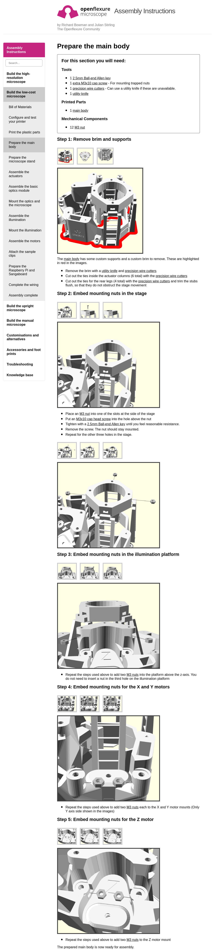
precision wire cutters (88, 88)
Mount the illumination (25, 230)
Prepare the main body (22, 145)
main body (80, 110)
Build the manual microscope (20, 322)
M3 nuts (133, 674)
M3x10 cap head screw (93, 419)
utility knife (80, 94)
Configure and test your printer (22, 119)
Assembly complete (23, 295)
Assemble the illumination (19, 218)
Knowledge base (20, 375)
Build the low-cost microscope (21, 94)
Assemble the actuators (19, 174)
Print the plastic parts (24, 132)
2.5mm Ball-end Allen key (92, 78)
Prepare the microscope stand (22, 159)
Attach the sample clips (22, 254)
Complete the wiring (23, 285)
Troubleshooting (20, 364)
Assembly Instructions (16, 50)
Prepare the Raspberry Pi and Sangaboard (22, 270)
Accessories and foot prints (24, 352)
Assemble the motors (24, 241)
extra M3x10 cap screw (90, 83)
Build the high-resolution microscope (18, 77)
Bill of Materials (20, 107)
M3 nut (80, 127)
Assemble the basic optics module (23, 188)
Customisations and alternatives (23, 337)
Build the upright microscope (20, 308)
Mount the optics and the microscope (24, 203)
